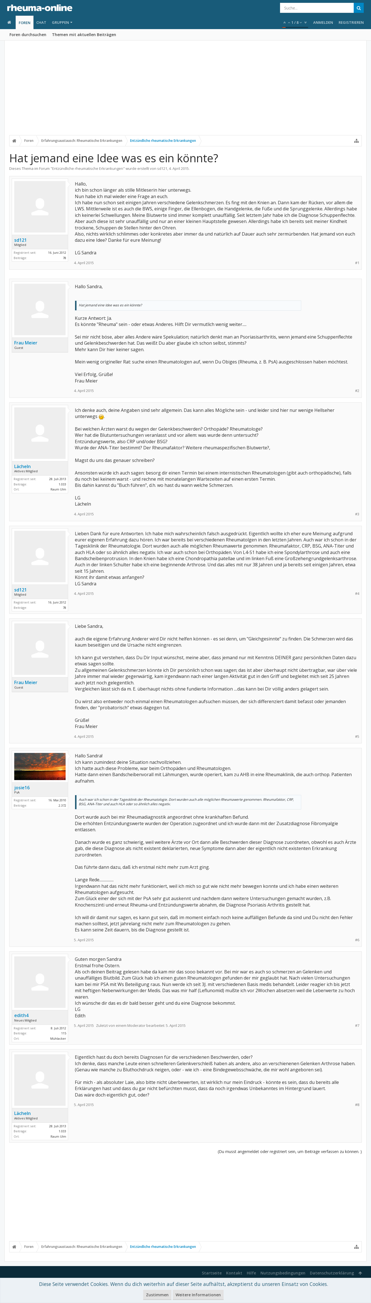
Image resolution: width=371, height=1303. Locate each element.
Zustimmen (157, 1294)
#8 (357, 1104)
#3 (357, 514)
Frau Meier (25, 343)
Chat (41, 22)
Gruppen (60, 22)
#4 (357, 593)
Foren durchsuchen (27, 34)
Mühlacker (58, 1038)
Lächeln (22, 466)
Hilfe (251, 1273)
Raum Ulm (58, 489)
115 (63, 1033)
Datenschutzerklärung (332, 1273)
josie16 (22, 787)
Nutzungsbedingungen (282, 1273)
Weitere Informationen (198, 1294)
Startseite (212, 1273)
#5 (357, 736)
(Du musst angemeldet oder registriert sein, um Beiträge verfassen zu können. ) (290, 1151)
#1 (357, 262)
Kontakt (234, 1273)
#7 (357, 1025)
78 (64, 258)
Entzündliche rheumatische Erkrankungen (87, 168)
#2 (357, 390)
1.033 (62, 484)
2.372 (62, 805)
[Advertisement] (185, 91)
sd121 (162, 168)
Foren (24, 22)
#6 (357, 940)
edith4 (21, 1015)
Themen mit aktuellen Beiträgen (84, 34)
